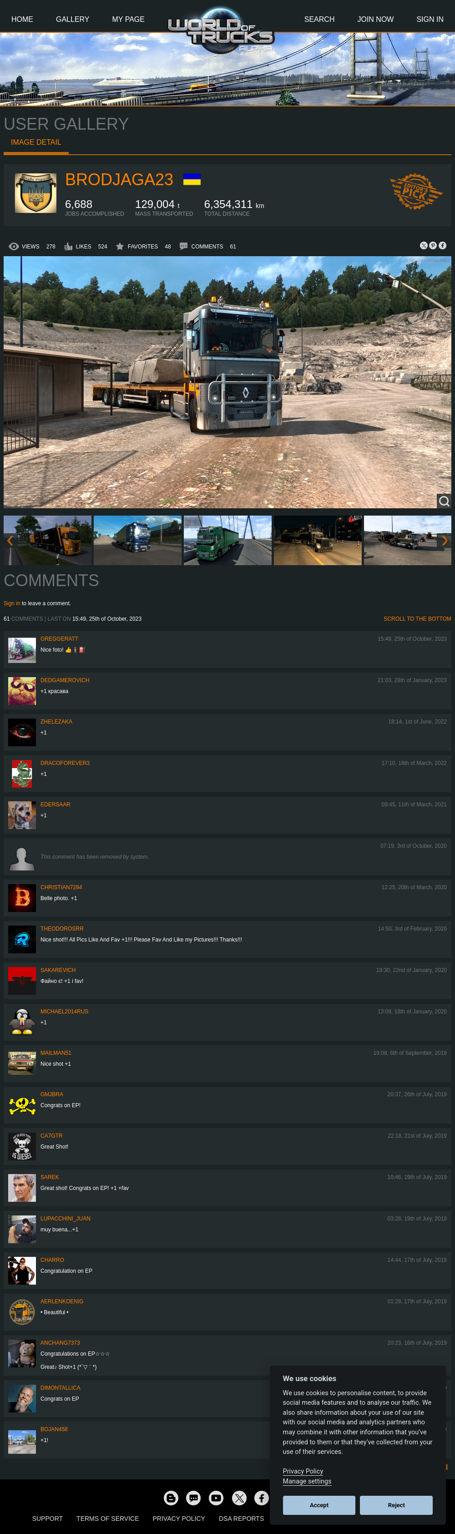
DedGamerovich (64, 680)
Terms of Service (107, 1518)
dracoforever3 (65, 763)
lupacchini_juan (65, 1218)
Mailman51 (55, 1053)
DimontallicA (60, 1388)
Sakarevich (58, 970)
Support (47, 1518)
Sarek (49, 1177)
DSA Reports (241, 1518)
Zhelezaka (56, 722)
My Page (128, 19)
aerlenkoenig (62, 1301)
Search (319, 19)
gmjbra (51, 1094)
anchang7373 (60, 1343)
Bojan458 (54, 1429)
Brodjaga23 (119, 179)
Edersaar (55, 804)
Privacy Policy (179, 1518)
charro (52, 1260)
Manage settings (307, 1481)
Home (22, 19)
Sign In (430, 19)
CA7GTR (51, 1136)
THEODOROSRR (62, 929)
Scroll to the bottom (417, 619)
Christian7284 (61, 887)
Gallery (73, 19)
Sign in (12, 603)
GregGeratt (59, 639)
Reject (396, 1505)
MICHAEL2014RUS (64, 1011)
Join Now (375, 19)
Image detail (36, 142)
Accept (319, 1505)
